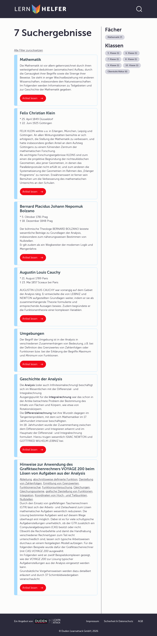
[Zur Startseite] (40, 9)
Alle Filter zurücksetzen (28, 50)
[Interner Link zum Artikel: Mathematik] (33, 98)
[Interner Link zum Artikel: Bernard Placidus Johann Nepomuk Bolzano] (33, 257)
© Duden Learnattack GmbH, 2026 (78, 631)
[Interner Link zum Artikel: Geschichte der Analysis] (33, 449)
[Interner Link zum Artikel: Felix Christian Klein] (33, 191)
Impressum (92, 621)
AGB (140, 621)
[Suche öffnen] (139, 9)
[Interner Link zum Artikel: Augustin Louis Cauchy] (33, 318)
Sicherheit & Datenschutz (118, 621)
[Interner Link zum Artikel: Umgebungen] (33, 364)
